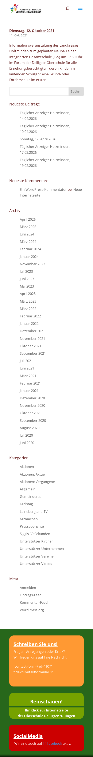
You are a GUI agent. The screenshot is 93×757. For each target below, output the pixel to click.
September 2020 (33, 420)
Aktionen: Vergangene (37, 481)
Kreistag (26, 504)
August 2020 (29, 428)
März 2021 (28, 376)
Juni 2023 (27, 279)
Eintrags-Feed (31, 595)
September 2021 (33, 353)
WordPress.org (32, 610)
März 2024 (28, 241)
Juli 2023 (26, 271)
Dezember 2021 (32, 331)
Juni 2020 (27, 442)
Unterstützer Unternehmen (42, 548)
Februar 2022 (30, 316)
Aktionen (27, 466)
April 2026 (28, 219)
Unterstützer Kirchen (37, 541)
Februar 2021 (30, 383)
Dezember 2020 (32, 398)
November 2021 (32, 338)
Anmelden (28, 587)
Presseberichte (32, 526)
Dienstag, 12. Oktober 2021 (31, 30)
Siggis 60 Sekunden (35, 533)
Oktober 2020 (30, 413)
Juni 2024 (27, 234)
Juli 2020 (26, 435)
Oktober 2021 (30, 346)
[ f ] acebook (52, 743)
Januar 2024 (29, 256)
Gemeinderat (30, 496)
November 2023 (32, 264)
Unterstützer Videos (36, 563)
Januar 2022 (29, 323)
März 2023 (28, 301)
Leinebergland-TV (34, 511)
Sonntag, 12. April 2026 (38, 139)
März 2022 (28, 308)
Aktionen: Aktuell (33, 474)
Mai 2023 (27, 286)
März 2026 (28, 226)
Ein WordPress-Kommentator (43, 189)
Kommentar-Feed (34, 602)
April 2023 (28, 293)
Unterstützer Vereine (37, 556)
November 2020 (32, 405)
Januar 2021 (29, 390)
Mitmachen (29, 519)
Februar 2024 (30, 249)
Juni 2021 (27, 368)
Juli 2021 (26, 360)
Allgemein (27, 489)
